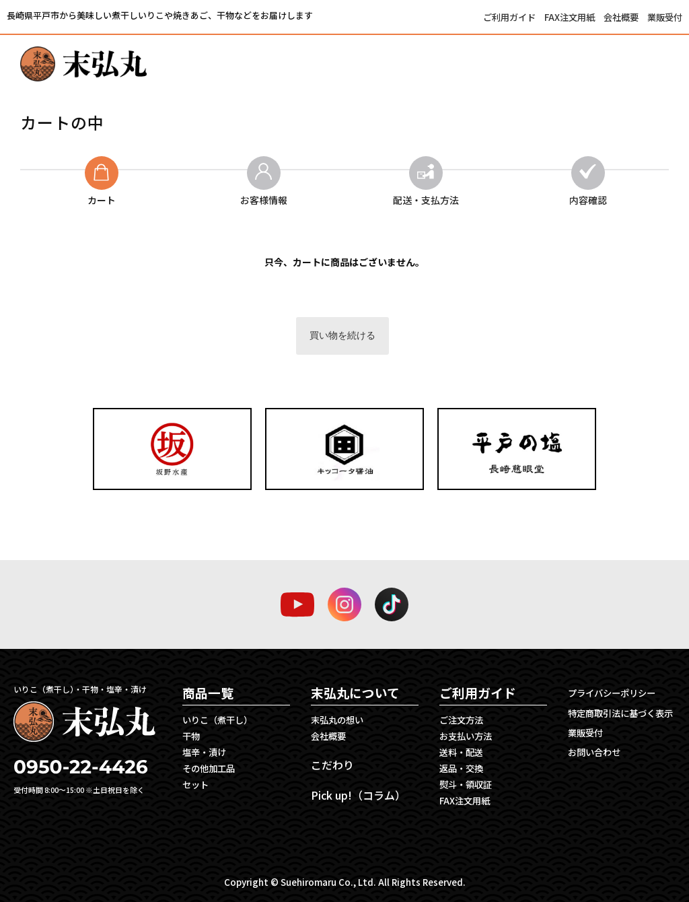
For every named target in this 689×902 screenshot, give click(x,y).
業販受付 (664, 17)
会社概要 (622, 17)
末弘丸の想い (337, 720)
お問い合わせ (594, 752)
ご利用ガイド (510, 17)
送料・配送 (461, 752)
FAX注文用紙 (570, 17)
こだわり (332, 765)
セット (195, 784)
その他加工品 (208, 768)
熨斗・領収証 (465, 784)
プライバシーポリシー (611, 693)
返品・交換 (461, 768)
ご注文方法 (461, 720)
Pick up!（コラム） (358, 795)
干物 (191, 736)
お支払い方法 (465, 736)
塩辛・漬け (204, 752)
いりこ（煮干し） (217, 720)
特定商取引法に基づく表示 (620, 713)
